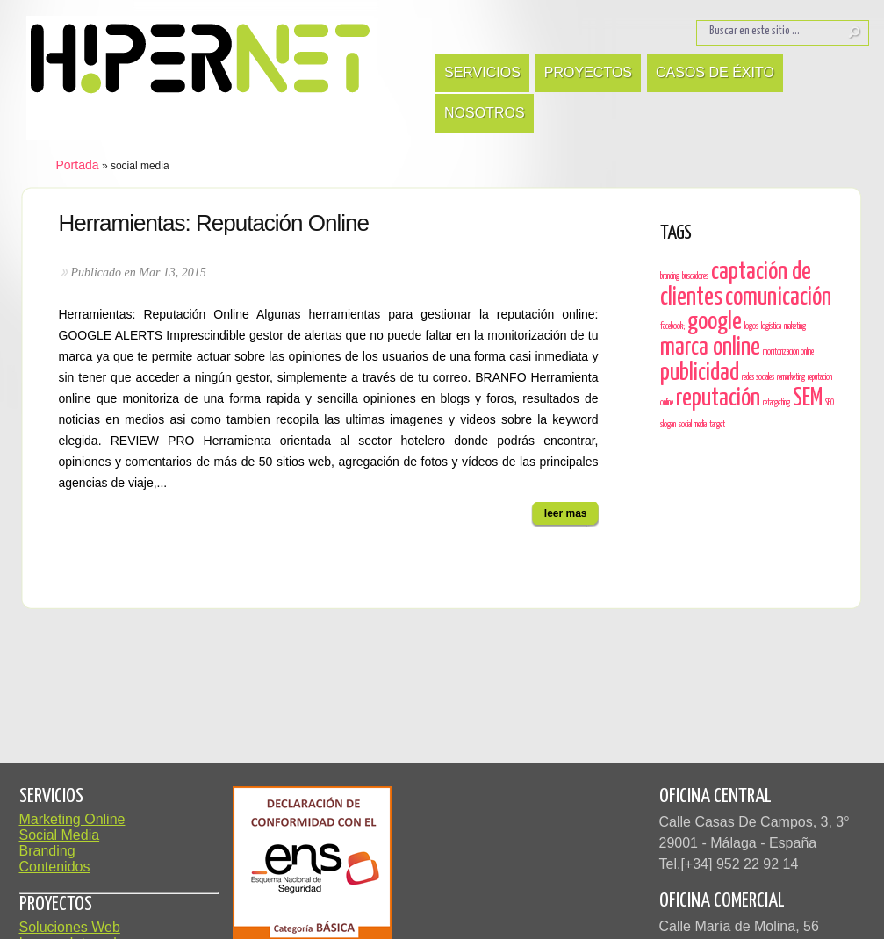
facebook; (672, 326)
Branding (47, 850)
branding (669, 276)
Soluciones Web (69, 927)
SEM (808, 398)
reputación (718, 398)
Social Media (59, 835)
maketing (795, 326)
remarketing (791, 377)
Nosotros (484, 112)
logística (771, 326)
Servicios (482, 72)
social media (693, 424)
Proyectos (588, 72)
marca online (710, 347)
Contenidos (54, 866)
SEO (829, 402)
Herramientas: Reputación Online (214, 223)
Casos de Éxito (715, 72)
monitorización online (788, 352)
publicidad (699, 373)
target (717, 424)
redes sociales (758, 377)
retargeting (776, 402)
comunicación (778, 297)
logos (751, 326)
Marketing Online (72, 819)
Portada (77, 165)
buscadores (695, 276)
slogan (668, 424)
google (714, 322)
